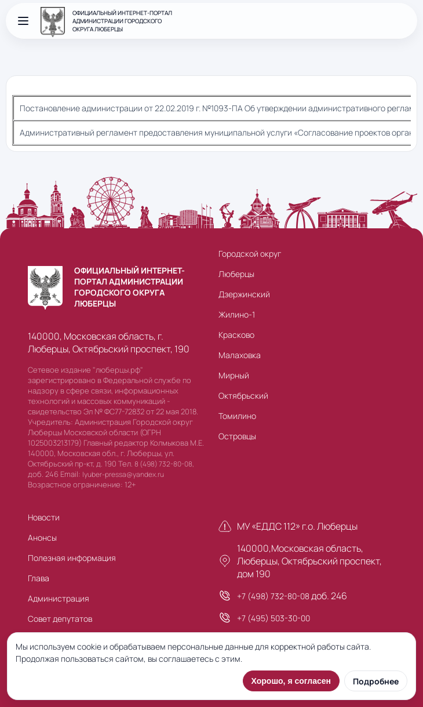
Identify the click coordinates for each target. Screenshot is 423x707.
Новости (44, 517)
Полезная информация (72, 557)
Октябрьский (243, 395)
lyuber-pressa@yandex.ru (123, 474)
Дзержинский (244, 294)
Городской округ (249, 253)
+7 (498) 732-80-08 (273, 596)
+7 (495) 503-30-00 (273, 618)
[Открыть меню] (23, 21)
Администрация (58, 598)
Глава (38, 578)
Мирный (233, 375)
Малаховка (239, 354)
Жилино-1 (236, 314)
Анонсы (42, 537)
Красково (236, 334)
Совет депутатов (60, 618)
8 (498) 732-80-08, (164, 464)
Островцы (237, 436)
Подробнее (376, 681)
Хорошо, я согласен (291, 681)
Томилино (237, 415)
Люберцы (236, 273)
